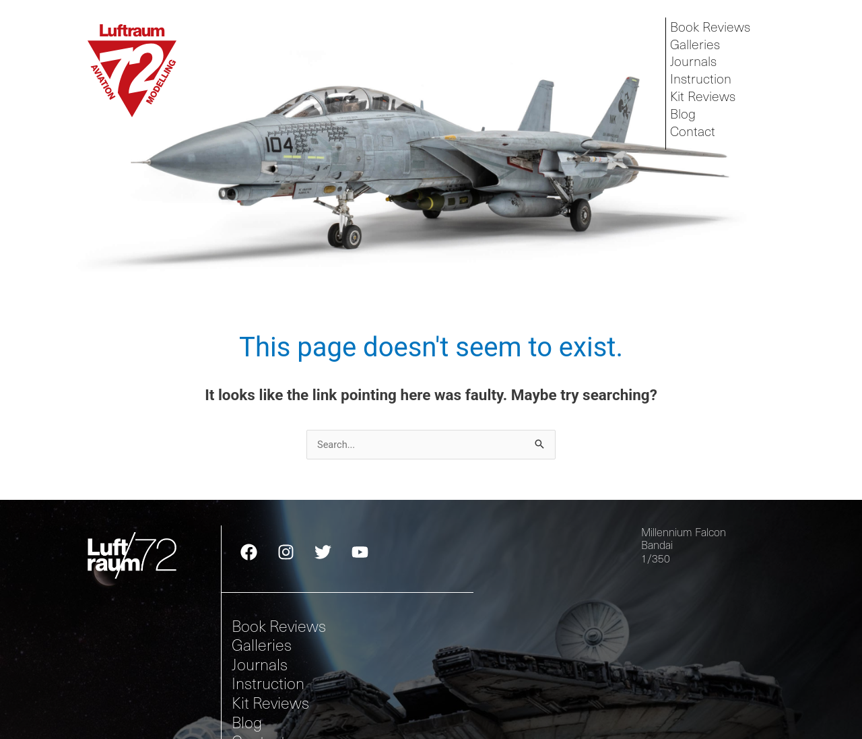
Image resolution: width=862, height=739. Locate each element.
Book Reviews (712, 27)
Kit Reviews (705, 100)
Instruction (703, 81)
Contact (695, 136)
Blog (684, 118)
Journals (696, 63)
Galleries (697, 45)
